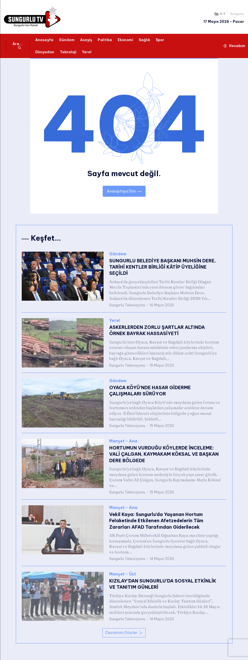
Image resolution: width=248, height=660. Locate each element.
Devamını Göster (124, 632)
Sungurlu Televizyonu (127, 305)
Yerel (114, 320)
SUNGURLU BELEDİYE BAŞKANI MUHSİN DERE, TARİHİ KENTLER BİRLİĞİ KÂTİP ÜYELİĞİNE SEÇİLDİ (162, 267)
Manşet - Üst (122, 574)
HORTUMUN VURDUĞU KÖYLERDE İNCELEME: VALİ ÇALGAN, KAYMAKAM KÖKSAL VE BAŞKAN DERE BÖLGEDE (164, 454)
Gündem (117, 254)
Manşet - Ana (123, 441)
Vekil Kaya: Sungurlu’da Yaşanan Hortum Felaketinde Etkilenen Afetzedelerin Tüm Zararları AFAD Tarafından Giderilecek (156, 520)
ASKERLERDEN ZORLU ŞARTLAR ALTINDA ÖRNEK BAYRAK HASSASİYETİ (157, 330)
